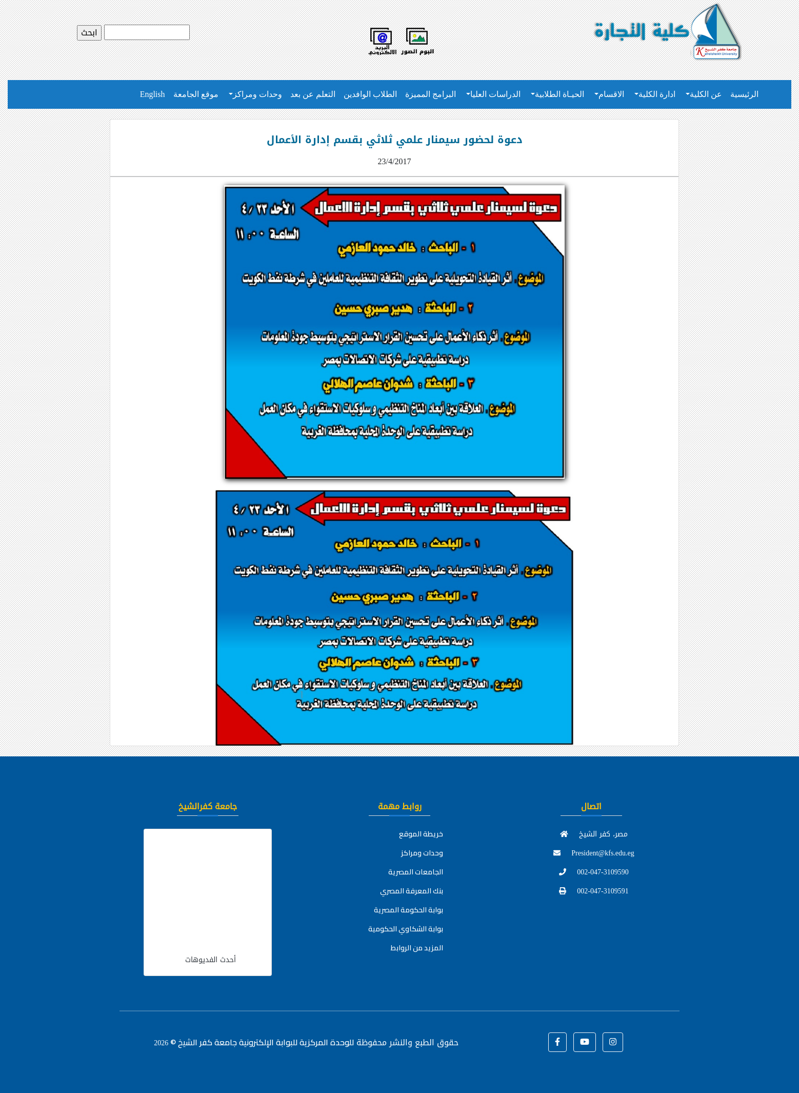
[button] (557, 1042)
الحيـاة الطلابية (559, 94)
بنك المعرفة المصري (411, 890)
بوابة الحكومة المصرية (408, 909)
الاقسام (611, 94)
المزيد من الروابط (417, 947)
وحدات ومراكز (257, 94)
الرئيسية (744, 94)
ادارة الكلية (656, 94)
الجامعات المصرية (415, 872)
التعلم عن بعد (312, 94)
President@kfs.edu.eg (593, 853)
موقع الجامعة (195, 94)
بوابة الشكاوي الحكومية (405, 928)
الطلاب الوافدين (370, 94)
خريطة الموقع (421, 834)
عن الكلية (706, 94)
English (152, 94)
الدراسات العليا (495, 94)
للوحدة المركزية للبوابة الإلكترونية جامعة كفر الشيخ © (254, 1042)
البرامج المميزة (430, 94)
